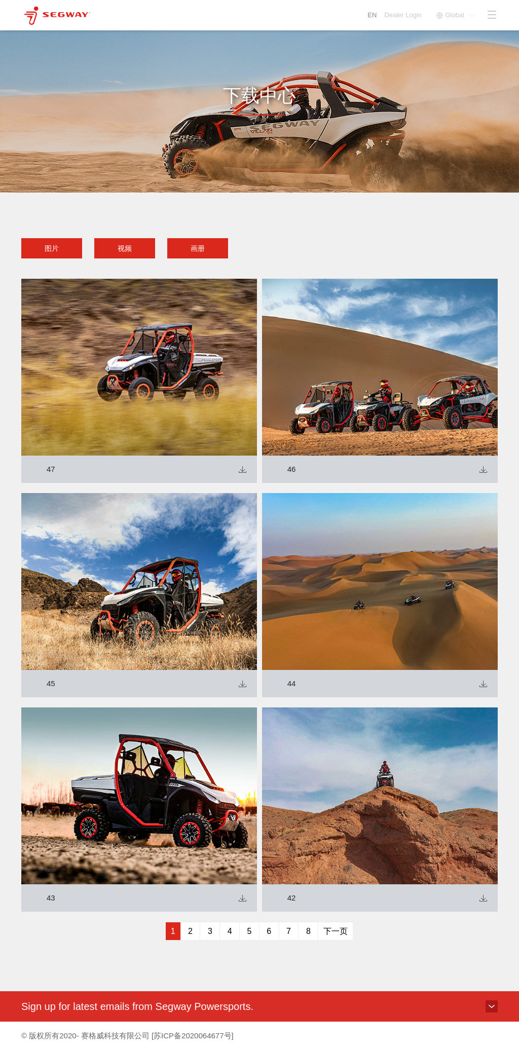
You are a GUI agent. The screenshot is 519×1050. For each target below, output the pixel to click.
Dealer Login (403, 15)
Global (455, 15)
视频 (125, 248)
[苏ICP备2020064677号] (193, 1035)
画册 (198, 248)
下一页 (335, 931)
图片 (52, 248)
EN (372, 15)
